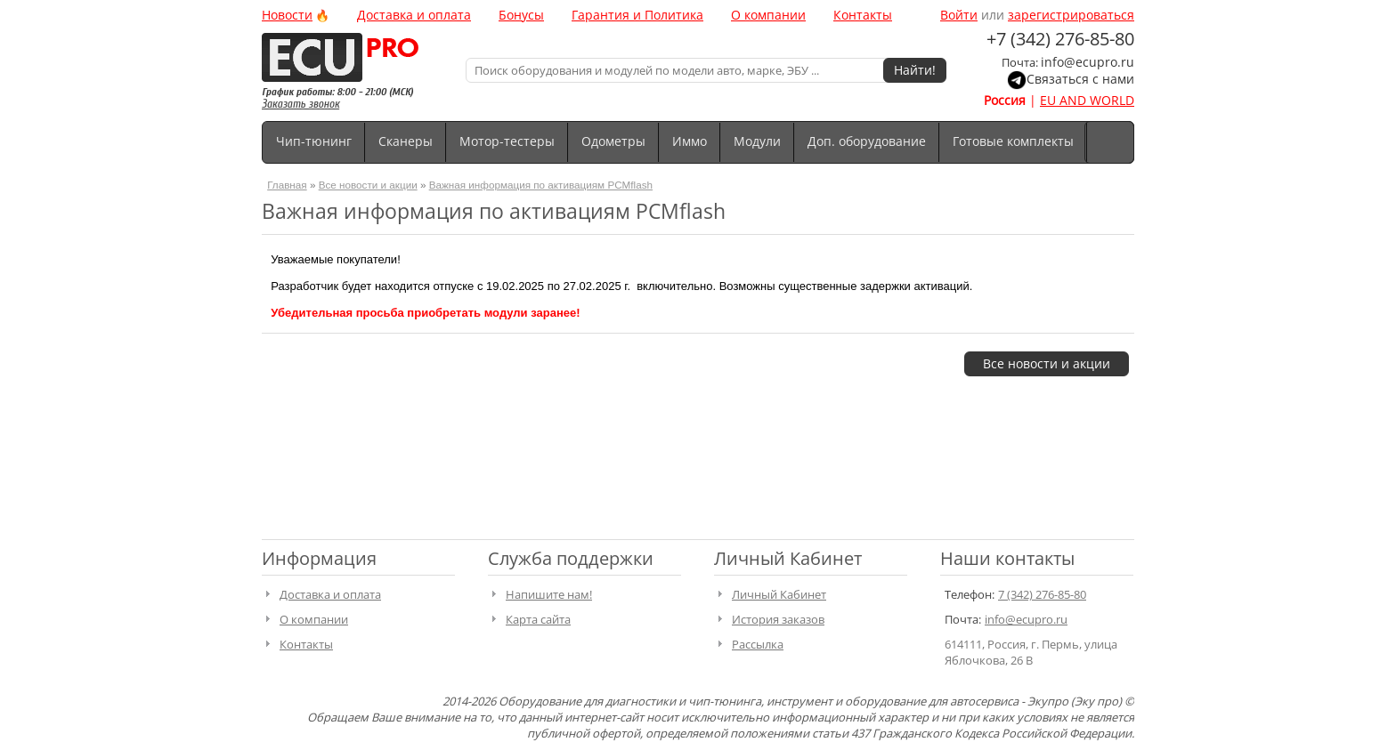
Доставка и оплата (414, 14)
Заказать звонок (300, 103)
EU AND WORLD (1087, 100)
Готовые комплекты (1013, 141)
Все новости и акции (368, 184)
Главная (286, 184)
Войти (959, 14)
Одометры (613, 141)
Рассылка (757, 644)
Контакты (862, 14)
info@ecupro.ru (1087, 61)
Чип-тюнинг (314, 141)
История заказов (778, 619)
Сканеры (405, 141)
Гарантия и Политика (637, 14)
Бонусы (521, 14)
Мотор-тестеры (507, 141)
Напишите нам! (549, 594)
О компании (768, 14)
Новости (287, 14)
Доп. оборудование (867, 141)
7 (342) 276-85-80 (1042, 594)
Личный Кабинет (779, 594)
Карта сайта (538, 619)
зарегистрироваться (1071, 14)
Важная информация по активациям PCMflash (541, 184)
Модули (757, 141)
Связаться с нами (1080, 78)
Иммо (689, 141)
